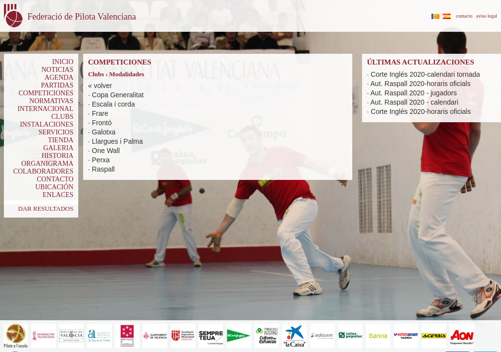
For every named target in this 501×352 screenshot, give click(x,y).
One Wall (106, 150)
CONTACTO (55, 179)
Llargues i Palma (117, 141)
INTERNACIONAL (45, 108)
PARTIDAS (57, 85)
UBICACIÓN (54, 187)
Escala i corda (113, 104)
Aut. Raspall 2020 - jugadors (413, 93)
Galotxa (103, 132)
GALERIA (58, 148)
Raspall (103, 169)
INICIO (62, 62)
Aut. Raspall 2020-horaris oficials (420, 84)
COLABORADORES (43, 171)
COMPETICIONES (46, 93)
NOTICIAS (57, 69)
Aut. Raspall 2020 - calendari (414, 102)
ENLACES (58, 194)
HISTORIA (57, 155)
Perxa (101, 160)
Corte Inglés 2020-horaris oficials (421, 111)
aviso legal (486, 16)
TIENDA (60, 140)
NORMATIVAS (51, 101)
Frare (100, 113)
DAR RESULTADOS (45, 208)
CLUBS (62, 116)
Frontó (102, 123)
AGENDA (59, 77)
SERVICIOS (56, 132)
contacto (464, 16)
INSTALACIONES (46, 124)
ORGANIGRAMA (47, 163)
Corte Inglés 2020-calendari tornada (425, 74)
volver (103, 85)
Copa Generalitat (118, 95)
